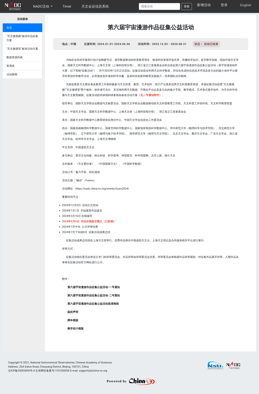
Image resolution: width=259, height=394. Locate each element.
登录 (224, 5)
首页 (9, 27)
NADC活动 (41, 6)
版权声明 (72, 312)
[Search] (159, 6)
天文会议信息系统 (95, 6)
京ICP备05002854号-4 (21, 370)
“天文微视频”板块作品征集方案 (22, 38)
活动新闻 (11, 74)
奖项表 (10, 65)
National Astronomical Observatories (52, 362)
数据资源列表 (14, 57)
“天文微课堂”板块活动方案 (22, 48)
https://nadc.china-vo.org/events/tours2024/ (102, 188)
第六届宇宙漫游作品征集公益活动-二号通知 (93, 295)
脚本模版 (72, 320)
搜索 (187, 6)
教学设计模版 (75, 328)
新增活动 (204, 5)
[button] (52, 6)
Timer (67, 6)
